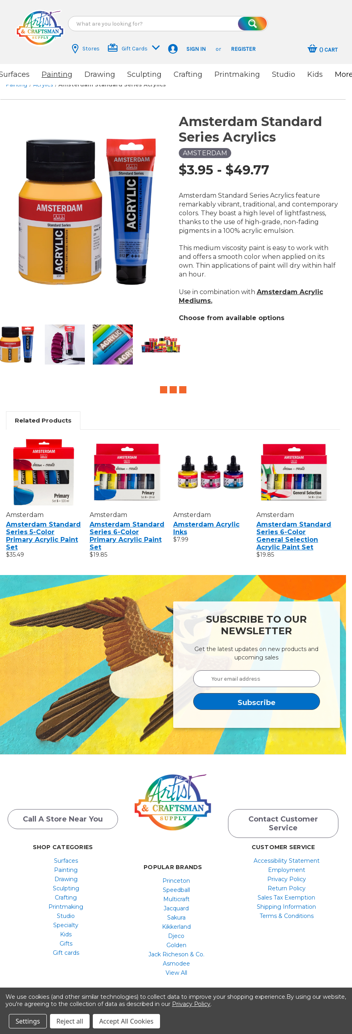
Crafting (188, 74)
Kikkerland (176, 921)
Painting (57, 74)
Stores (86, 49)
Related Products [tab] (43, 413)
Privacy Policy (286, 874)
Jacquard (176, 903)
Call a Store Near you (63, 814)
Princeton (176, 875)
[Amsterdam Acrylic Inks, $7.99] (210, 465)
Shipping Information (286, 901)
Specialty (65, 920)
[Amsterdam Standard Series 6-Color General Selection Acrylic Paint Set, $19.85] (294, 465)
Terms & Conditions (287, 910)
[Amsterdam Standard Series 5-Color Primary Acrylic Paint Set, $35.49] (43, 465)
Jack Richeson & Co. (176, 949)
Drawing (99, 74)
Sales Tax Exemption (286, 892)
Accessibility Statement (287, 855)
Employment (286, 864)
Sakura (176, 912)
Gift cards (66, 947)
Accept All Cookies (126, 1021)
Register (243, 49)
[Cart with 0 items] (322, 49)
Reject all (69, 1021)
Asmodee (176, 958)
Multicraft (176, 894)
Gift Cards (134, 48)
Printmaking (237, 74)
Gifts (66, 938)
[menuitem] (65, 855)
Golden (176, 940)
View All (176, 967)
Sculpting (144, 74)
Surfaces (66, 855)
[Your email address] (256, 671)
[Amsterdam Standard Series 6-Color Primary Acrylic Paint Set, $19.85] (127, 465)
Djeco (176, 930)
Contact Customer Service (283, 818)
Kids (315, 74)
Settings (28, 1021)
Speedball (176, 884)
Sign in (196, 49)
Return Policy (287, 883)
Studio (283, 74)
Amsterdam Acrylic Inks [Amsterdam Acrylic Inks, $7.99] (206, 521)
